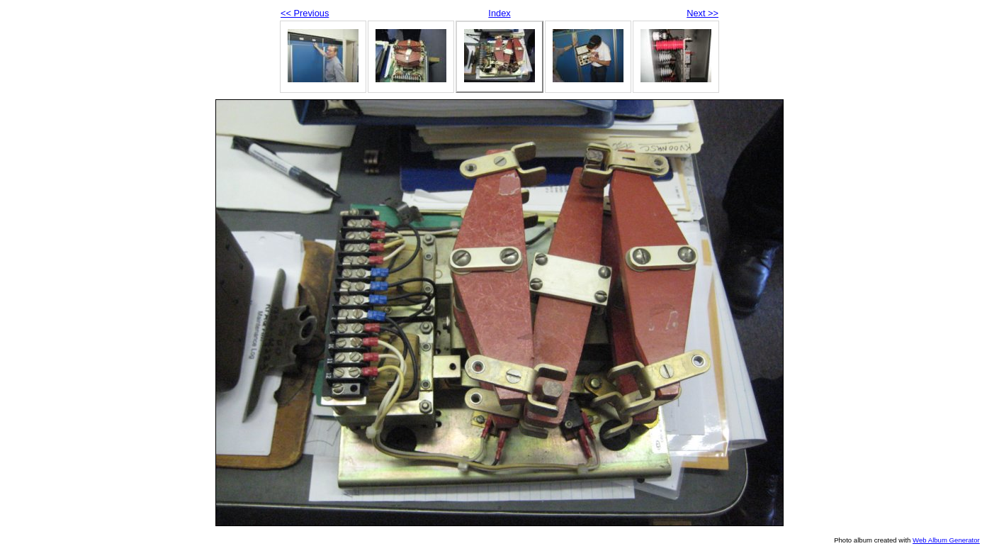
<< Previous (305, 13)
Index (499, 13)
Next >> (702, 13)
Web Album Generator (946, 540)
